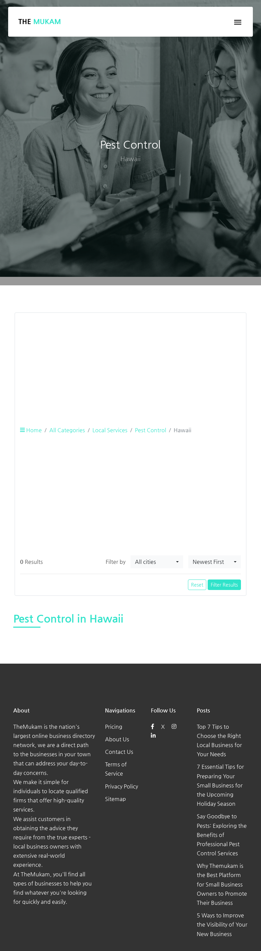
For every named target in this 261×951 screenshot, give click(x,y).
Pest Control (150, 430)
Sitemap (115, 799)
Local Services (109, 430)
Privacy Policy (121, 786)
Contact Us (119, 751)
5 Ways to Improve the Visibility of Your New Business (222, 924)
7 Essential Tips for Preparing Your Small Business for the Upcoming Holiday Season (220, 785)
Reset (197, 584)
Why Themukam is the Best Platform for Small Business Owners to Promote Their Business (222, 884)
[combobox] (156, 561)
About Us (117, 739)
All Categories (67, 430)
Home (31, 430)
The (39, 21)
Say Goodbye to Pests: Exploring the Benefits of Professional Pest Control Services (222, 834)
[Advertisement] (130, 365)
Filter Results (224, 584)
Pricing (113, 726)
